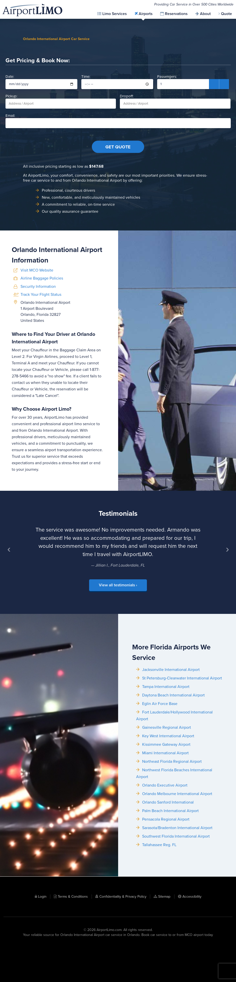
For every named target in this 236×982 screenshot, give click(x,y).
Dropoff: (175, 108)
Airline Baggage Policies (42, 321)
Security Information (38, 329)
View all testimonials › (118, 616)
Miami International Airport (165, 799)
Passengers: (193, 89)
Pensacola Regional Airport (165, 865)
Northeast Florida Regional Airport (172, 807)
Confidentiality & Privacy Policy (122, 931)
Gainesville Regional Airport (166, 773)
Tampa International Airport (165, 732)
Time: (117, 89)
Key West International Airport (168, 782)
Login (42, 931)
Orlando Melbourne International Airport (177, 840)
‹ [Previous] (10, 582)
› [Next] (229, 582)
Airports (145, 14)
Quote (226, 14)
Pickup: (61, 108)
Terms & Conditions (73, 931)
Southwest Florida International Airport (176, 882)
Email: (118, 128)
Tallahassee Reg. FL (159, 891)
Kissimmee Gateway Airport (166, 790)
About (205, 14)
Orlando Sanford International (168, 848)
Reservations (176, 14)
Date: (41, 89)
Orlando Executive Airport (164, 831)
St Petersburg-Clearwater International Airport (182, 724)
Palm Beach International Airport (170, 857)
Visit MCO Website (37, 312)
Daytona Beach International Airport (173, 741)
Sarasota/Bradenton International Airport (177, 874)
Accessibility (191, 931)
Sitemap (164, 931)
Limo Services (114, 14)
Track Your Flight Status (41, 337)
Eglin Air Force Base (159, 750)
